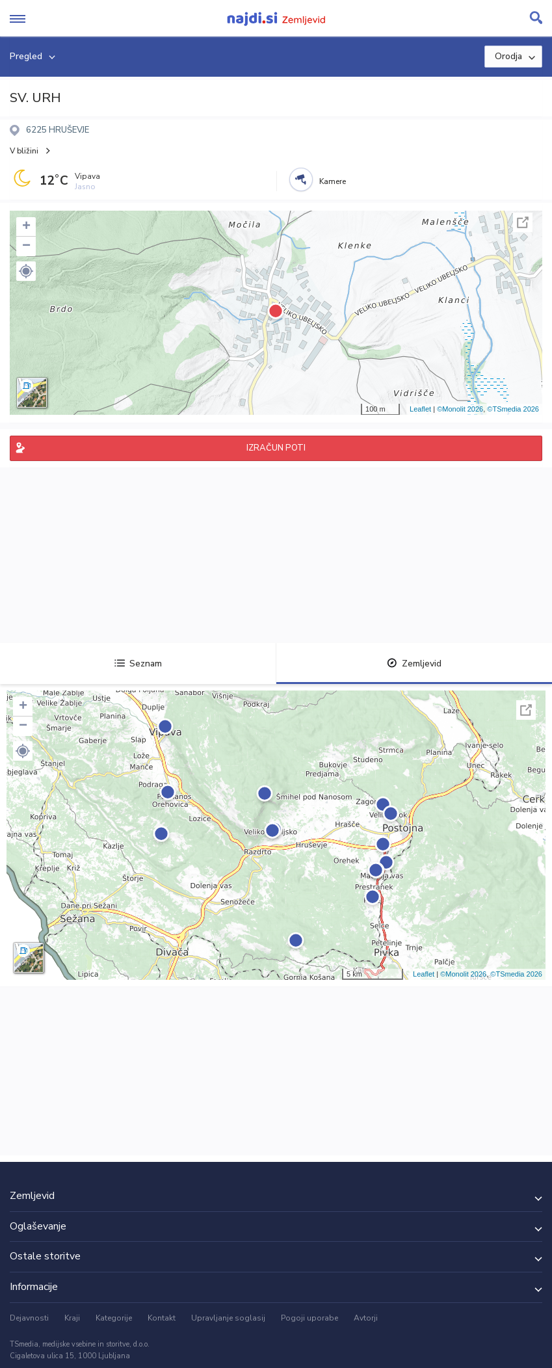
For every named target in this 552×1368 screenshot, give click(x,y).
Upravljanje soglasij (228, 1318)
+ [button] (26, 227)
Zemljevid (414, 663)
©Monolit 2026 (460, 409)
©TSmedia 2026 (513, 409)
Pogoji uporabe (309, 1318)
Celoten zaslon (522, 222)
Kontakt (162, 1318)
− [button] (26, 246)
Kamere (332, 181)
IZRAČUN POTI (276, 448)
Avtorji (366, 1318)
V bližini (24, 151)
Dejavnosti (29, 1318)
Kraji (72, 1318)
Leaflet (420, 409)
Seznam (138, 663)
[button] (26, 271)
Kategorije (114, 1318)
